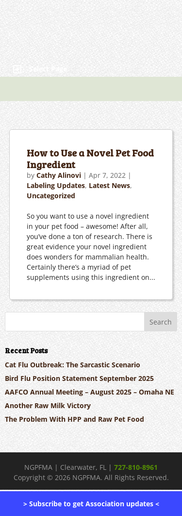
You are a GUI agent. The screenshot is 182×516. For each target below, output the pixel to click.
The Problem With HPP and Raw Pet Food (74, 419)
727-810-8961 (136, 467)
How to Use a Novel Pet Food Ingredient (90, 158)
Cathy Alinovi (58, 175)
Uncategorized (51, 195)
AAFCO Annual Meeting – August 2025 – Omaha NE (89, 391)
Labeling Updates (56, 185)
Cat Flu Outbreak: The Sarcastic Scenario (72, 364)
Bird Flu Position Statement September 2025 (79, 378)
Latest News (109, 185)
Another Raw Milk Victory (48, 405)
